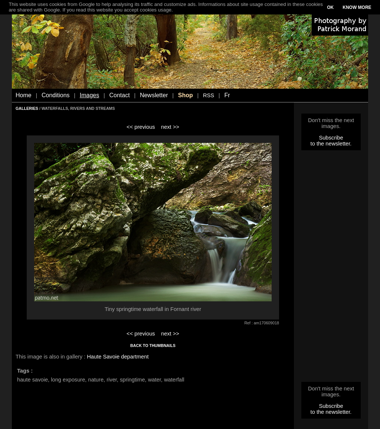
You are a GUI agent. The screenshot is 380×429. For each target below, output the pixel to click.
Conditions (56, 95)
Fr (227, 95)
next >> (170, 127)
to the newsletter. (331, 144)
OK (330, 7)
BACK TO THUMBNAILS (153, 345)
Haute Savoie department (117, 357)
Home (24, 95)
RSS (208, 95)
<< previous (141, 127)
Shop (185, 95)
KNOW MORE (357, 7)
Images (89, 95)
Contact (119, 95)
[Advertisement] (331, 268)
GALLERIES (27, 108)
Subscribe (331, 138)
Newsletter (154, 95)
